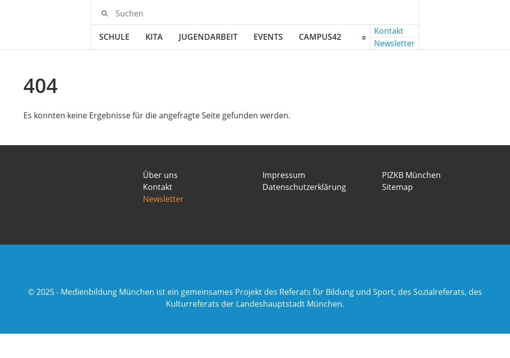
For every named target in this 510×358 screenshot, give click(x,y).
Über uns (160, 175)
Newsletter (394, 43)
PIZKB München (411, 175)
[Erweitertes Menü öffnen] (364, 37)
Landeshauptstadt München (289, 303)
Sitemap (397, 186)
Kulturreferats (192, 303)
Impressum (283, 175)
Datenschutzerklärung (304, 186)
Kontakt (388, 30)
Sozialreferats (439, 291)
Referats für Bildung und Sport (336, 291)
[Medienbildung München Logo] (57, 25)
